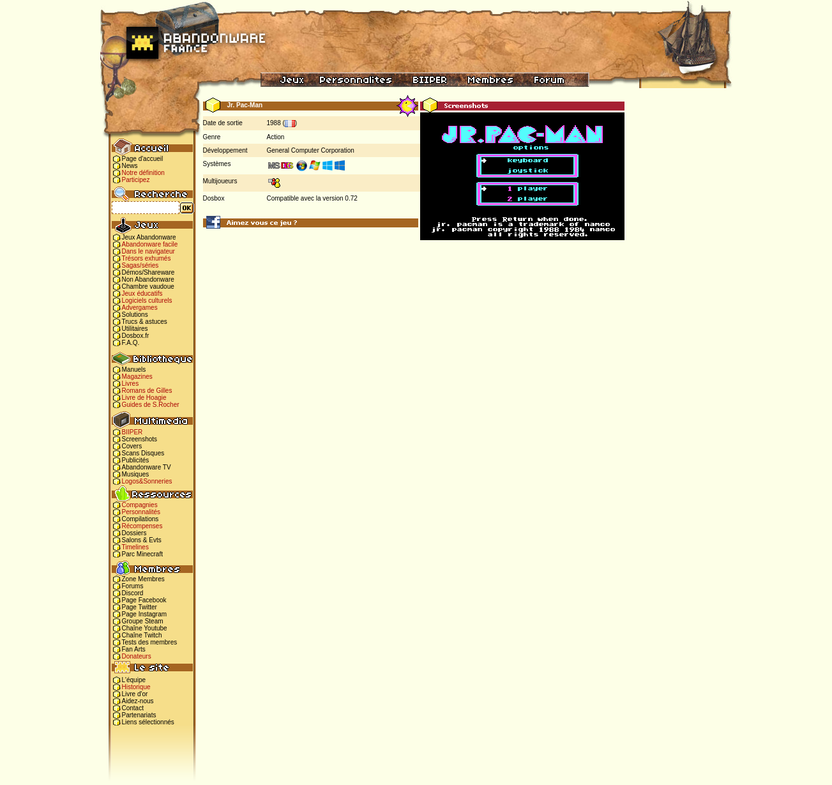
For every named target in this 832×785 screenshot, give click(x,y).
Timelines (135, 547)
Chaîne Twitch (142, 635)
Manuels (134, 369)
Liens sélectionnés (148, 722)
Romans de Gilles (147, 390)
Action (276, 137)
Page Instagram (144, 614)
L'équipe (134, 679)
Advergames (140, 307)
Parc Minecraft (142, 554)
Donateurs (136, 656)
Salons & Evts (142, 540)
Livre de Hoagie (144, 397)
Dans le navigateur (148, 251)
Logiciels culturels (147, 300)
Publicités (135, 460)
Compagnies (140, 504)
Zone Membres (143, 579)
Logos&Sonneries (147, 481)
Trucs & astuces (144, 321)
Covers (132, 446)
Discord (133, 593)
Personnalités (141, 511)
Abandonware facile (150, 244)
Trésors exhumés (146, 258)
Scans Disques (143, 453)
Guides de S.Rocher (150, 404)
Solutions (135, 314)
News (130, 165)
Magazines (137, 376)
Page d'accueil (142, 158)
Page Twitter (139, 607)
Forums (133, 586)
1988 (274, 122)
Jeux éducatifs (142, 293)
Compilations (140, 518)
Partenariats (139, 715)
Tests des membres (150, 642)
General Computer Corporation (310, 150)
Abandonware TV (146, 467)
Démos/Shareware (148, 272)
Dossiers (134, 533)
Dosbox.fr (135, 335)
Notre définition (143, 172)
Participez (136, 179)
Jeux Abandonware (149, 237)
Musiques (135, 474)
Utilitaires (135, 328)
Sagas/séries (140, 265)
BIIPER (132, 432)
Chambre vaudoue (148, 286)
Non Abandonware (148, 279)
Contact (133, 708)
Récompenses (142, 526)
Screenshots (140, 439)
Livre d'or (135, 693)
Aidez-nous (138, 701)
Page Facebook (144, 600)
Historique (136, 686)
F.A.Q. (131, 342)
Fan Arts (134, 649)
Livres (130, 383)
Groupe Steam (142, 621)
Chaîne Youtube (144, 628)
